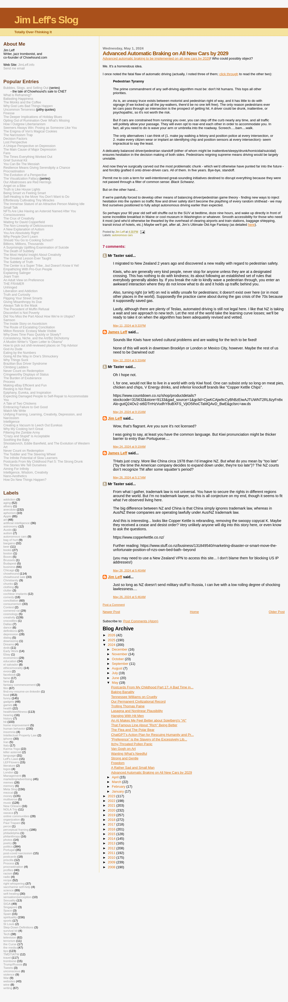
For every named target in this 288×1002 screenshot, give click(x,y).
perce (7, 826)
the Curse (10, 944)
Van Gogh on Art (123, 749)
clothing (8, 587)
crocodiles (10, 620)
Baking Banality (122, 692)
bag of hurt (10, 539)
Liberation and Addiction (20, 291)
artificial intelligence (16, 523)
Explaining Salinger (17, 273)
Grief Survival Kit (15, 160)
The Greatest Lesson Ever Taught (27, 258)
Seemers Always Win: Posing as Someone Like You (40, 128)
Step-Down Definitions (18, 927)
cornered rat (11, 610)
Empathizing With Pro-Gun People (27, 269)
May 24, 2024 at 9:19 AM (129, 446)
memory (8, 785)
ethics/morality (13, 667)
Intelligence (11, 422)
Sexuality (9, 900)
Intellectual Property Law (20, 735)
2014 (112, 839)
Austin (7, 529)
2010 (112, 857)
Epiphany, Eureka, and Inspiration (27, 392)
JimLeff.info (26, 65)
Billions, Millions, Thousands (23, 244)
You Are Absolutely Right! (21, 233)
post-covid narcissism (17, 853)
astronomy (10, 526)
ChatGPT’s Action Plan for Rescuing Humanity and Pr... (152, 735)
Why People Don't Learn (20, 236)
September (120, 664)
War (6, 977)
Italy (6, 745)
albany (7, 506)
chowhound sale (14, 576)
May (115, 683)
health (7, 708)
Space (7, 910)
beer (6, 546)
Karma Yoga (11, 748)
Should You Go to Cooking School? (28, 240)
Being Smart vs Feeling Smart (24, 193)
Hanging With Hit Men (127, 716)
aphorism (9, 512)
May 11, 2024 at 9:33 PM (129, 325)
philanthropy (11, 836)
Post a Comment (114, 604)
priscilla (8, 860)
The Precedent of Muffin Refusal (26, 309)
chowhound (11, 573)
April (116, 777)
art (5, 519)
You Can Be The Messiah (21, 164)
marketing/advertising (17, 779)
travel (7, 957)
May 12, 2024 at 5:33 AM (129, 360)
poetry (7, 843)
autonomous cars (122, 235)
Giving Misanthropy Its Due (22, 302)
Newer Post (111, 612)
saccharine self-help (16, 886)
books (7, 550)
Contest (8, 607)
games (7, 705)
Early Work (10, 651)
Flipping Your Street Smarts (22, 298)
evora (7, 671)
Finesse (9, 113)
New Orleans (12, 806)
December (120, 649)
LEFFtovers (11, 762)
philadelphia (11, 833)
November (120, 654)
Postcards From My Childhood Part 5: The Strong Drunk (43, 461)
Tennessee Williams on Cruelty (134, 697)
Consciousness (14, 215)
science (8, 890)
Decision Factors (15, 138)
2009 (112, 862)
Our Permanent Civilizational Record (138, 701)
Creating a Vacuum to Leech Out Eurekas (32, 425)
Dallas (7, 624)
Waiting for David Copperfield (24, 222)
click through (228, 74)
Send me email (14, 68)
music (7, 802)
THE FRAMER (13, 284)
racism (7, 873)
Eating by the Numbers (19, 353)
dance (7, 627)
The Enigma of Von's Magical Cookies (30, 131)
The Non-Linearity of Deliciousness (28, 226)
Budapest (9, 563)
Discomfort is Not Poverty (21, 313)
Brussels (9, 560)
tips (5, 950)
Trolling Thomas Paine (127, 706)
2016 (112, 829)
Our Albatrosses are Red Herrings (27, 182)
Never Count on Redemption (23, 371)
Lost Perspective (15, 142)
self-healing (11, 893)
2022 (112, 801)
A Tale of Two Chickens (19, 403)
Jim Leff (115, 418)
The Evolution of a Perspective (25, 175)
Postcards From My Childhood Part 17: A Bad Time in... (152, 687)
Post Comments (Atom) (140, 621)
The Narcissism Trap (18, 135)
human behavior (14, 728)
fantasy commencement (19, 684)
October (118, 659)
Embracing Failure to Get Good (25, 407)
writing (7, 988)
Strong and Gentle (124, 758)
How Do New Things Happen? (24, 480)
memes (8, 782)
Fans (6, 153)
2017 (112, 824)
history (7, 718)
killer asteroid (12, 752)
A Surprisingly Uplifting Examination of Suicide (36, 247)
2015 (112, 834)
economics (10, 657)
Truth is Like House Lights (21, 189)
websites (9, 981)
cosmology (10, 614)
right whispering (14, 883)
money (7, 796)
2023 (112, 796)
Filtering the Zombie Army (21, 432)
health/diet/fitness (15, 711)
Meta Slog (10, 789)
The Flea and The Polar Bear (132, 730)
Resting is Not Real (17, 389)
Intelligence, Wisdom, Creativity (25, 472)
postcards (10, 856)
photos (7, 839)
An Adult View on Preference (23, 280)
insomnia (9, 731)
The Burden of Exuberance (22, 378)
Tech (6, 934)
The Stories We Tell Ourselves (24, 465)
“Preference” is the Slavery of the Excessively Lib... (149, 739)
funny (7, 698)
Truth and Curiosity (16, 295)
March (117, 782)
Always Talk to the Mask (20, 305)
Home (194, 612)
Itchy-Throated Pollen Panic (131, 744)
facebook (9, 674)
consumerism (12, 603)
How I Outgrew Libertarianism (24, 124)
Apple (7, 516)
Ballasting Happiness (18, 99)
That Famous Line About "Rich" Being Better (144, 725)
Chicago (9, 570)
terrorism (9, 940)
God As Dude (12, 349)
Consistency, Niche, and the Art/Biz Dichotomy (36, 338)
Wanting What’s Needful (129, 754)
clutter (7, 590)
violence (9, 974)
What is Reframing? (17, 95)
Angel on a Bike (14, 186)
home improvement (16, 725)
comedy (8, 597)
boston (7, 553)
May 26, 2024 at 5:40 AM (129, 570)
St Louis (8, 924)
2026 (112, 635)
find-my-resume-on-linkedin (21, 691)
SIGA (7, 903)
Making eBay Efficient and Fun (25, 385)
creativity (9, 617)
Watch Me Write (14, 411)
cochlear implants (15, 593)
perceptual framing (16, 829)
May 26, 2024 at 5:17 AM (129, 477)
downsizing (10, 641)
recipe (7, 880)
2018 (112, 820)
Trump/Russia (12, 964)
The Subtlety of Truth (18, 262)
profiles (8, 870)
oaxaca (8, 812)
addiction (9, 499)
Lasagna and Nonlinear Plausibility (137, 711)
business (9, 566)
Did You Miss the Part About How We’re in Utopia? (39, 316)
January (118, 791)
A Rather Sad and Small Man (132, 768)
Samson (9, 320)
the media (10, 947)
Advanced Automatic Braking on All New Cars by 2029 (151, 772)
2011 (112, 853)
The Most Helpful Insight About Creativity (32, 255)
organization (11, 819)
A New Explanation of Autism (23, 229)
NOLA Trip (10, 809)
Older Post (277, 612)
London (8, 772)
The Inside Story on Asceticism (25, 324)
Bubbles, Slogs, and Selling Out (25, 88)
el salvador (10, 664)
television (9, 937)
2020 (112, 810)
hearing (8, 715)
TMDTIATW (11, 954)
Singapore (10, 907)
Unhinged (10, 287)
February (119, 786)
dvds (6, 647)
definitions (10, 630)
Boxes (7, 556)
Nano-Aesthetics (15, 476)
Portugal (9, 849)
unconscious (11, 971)
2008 (112, 867)
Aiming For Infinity (16, 469)
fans (6, 681)
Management (12, 775)
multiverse (10, 799)
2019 (112, 815)
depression (10, 634)
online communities (16, 816)
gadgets (8, 701)
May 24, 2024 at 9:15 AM (129, 411)
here (251, 225)
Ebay (6, 654)
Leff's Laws (10, 758)
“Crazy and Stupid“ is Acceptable (26, 436)
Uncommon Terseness (19, 109)
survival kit (10, 930)
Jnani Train (11, 276)
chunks (8, 583)
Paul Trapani (11, 822)
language (9, 755)
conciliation (10, 600)
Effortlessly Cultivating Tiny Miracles (28, 200)
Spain (7, 913)
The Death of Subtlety (18, 251)
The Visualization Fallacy (21, 178)
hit (4, 721)
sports (7, 920)
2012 (112, 848)
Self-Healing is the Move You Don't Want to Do (36, 197)
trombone (9, 961)
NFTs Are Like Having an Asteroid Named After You (39, 211)
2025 (112, 640)
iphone (7, 738)
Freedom (117, 763)
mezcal (8, 792)
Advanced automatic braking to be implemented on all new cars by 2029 (156, 58)
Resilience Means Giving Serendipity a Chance (36, 168)
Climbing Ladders (15, 367)
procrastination (13, 866)
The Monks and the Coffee (22, 102)
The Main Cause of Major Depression (29, 149)
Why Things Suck (15, 360)
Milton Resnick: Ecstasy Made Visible (29, 331)
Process (9, 382)
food (6, 694)
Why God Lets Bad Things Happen (28, 106)
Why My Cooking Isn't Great (23, 429)
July (115, 673)
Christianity (10, 580)
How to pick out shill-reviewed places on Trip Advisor (40, 345)
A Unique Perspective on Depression (29, 146)
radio (6, 876)
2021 (112, 805)
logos (7, 769)
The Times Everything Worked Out (27, 157)
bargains (9, 543)
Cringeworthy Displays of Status (26, 374)
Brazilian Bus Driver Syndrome (25, 363)
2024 (112, 645)
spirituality (10, 917)
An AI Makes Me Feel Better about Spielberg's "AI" (148, 720)
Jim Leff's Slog (46, 19)
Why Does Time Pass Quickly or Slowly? (32, 334)
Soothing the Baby (16, 440)
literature (9, 765)
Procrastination (14, 171)
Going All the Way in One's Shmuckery (30, 356)
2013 (112, 843)
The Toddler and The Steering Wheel (29, 454)
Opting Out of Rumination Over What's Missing (36, 120)
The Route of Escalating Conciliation (29, 327)
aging (7, 502)
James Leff (117, 332)
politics (8, 846)
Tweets (8, 967)
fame (6, 678)
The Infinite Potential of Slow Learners (30, 458)
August (117, 668)
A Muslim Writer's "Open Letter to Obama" (33, 342)
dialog (7, 637)
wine (6, 984)
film (5, 688)
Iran (6, 742)
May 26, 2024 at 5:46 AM (129, 596)
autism (7, 533)
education (10, 661)
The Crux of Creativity (18, 218)
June (116, 678)
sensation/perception (17, 897)
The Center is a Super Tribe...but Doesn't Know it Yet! (41, 265)
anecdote (9, 509)
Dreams (8, 644)
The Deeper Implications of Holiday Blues (32, 117)
